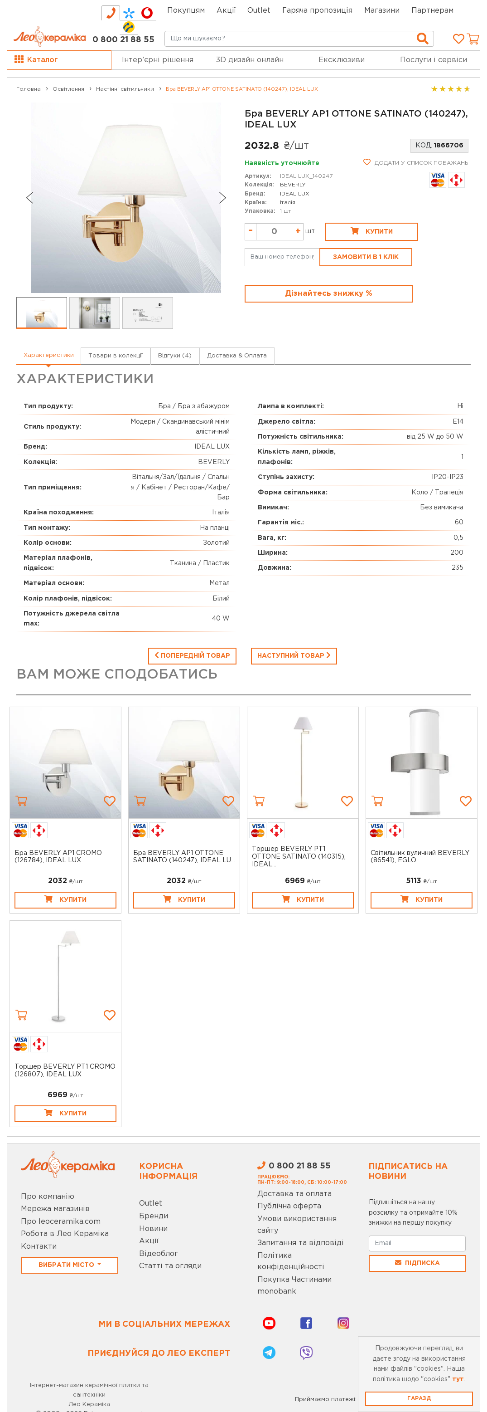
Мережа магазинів (55, 1209)
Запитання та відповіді (300, 1243)
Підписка (417, 1263)
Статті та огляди (170, 1266)
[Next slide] (223, 197)
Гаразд (419, 1398)
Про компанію (47, 1196)
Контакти (39, 1246)
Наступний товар (294, 655)
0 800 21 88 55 (123, 40)
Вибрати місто (67, 1265)
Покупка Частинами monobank (294, 1285)
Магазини (382, 10)
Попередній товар (192, 655)
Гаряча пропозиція (317, 10)
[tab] (110, 12)
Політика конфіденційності (290, 1261)
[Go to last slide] (29, 197)
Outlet (150, 1203)
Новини (153, 1229)
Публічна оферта (289, 1206)
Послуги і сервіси (433, 60)
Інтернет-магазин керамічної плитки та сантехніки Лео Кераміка (89, 1395)
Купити (372, 231)
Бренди (153, 1216)
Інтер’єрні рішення (157, 60)
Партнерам (432, 10)
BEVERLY (293, 184)
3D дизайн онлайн (250, 60)
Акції (226, 10)
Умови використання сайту (297, 1225)
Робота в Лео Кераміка (65, 1234)
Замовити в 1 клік (366, 257)
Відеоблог (158, 1254)
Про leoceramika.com (61, 1221)
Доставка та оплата (294, 1194)
